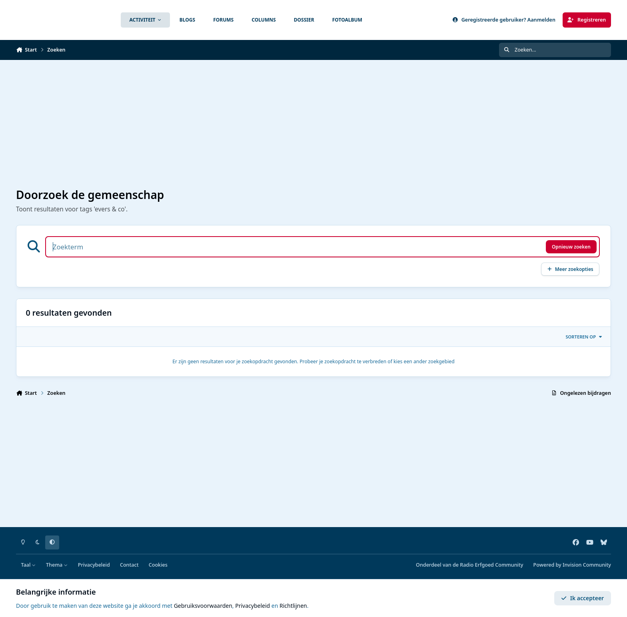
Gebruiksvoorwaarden (203, 605)
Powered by (572, 564)
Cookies (158, 564)
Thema (57, 564)
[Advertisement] (256, 124)
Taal (28, 564)
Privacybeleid (94, 564)
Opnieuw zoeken (571, 246)
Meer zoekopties (570, 269)
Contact (129, 564)
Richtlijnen (293, 605)
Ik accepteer (582, 598)
